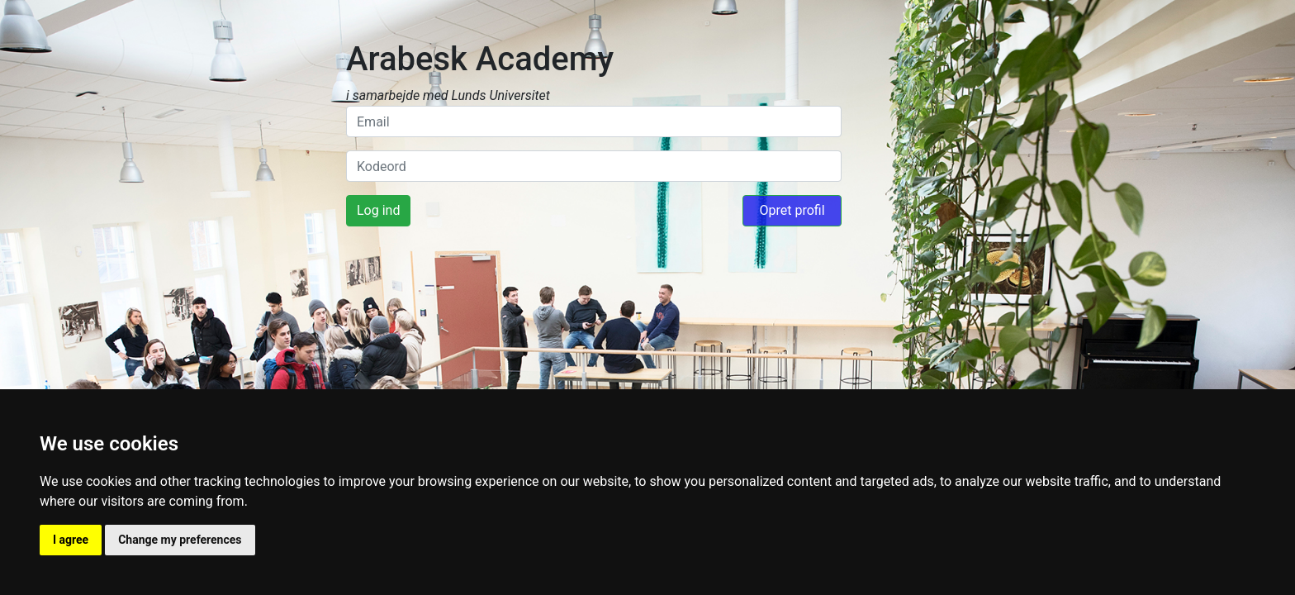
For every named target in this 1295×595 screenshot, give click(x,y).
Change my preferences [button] (179, 539)
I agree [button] (70, 539)
